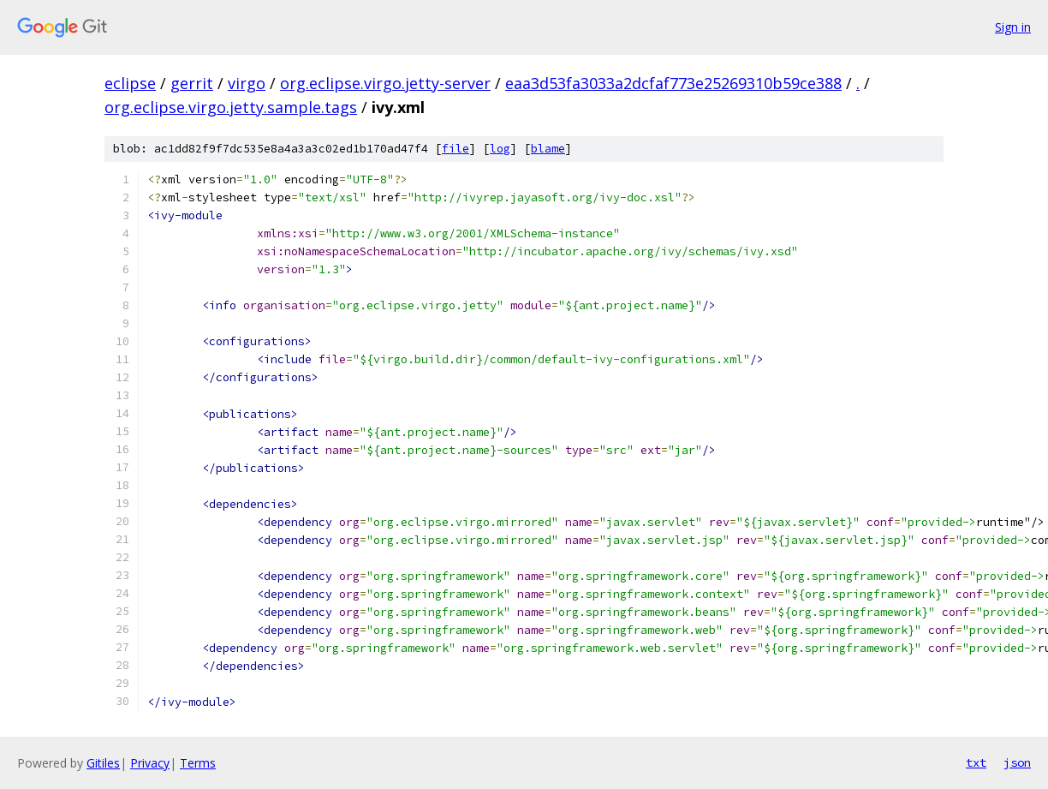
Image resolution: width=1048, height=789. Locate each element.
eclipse (130, 83)
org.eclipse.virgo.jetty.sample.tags (230, 107)
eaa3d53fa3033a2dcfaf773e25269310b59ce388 (673, 83)
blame (548, 148)
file (455, 148)
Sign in (1013, 27)
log (500, 148)
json (1017, 762)
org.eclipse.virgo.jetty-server (385, 83)
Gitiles (103, 763)
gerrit (191, 83)
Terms (198, 763)
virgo (246, 83)
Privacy (150, 763)
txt (976, 762)
